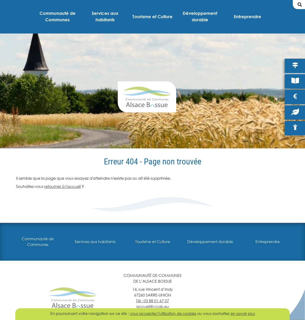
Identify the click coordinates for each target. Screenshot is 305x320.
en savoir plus (243, 313)
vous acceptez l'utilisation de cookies (163, 313)
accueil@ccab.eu (152, 306)
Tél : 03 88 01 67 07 (152, 300)
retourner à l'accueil (62, 186)
